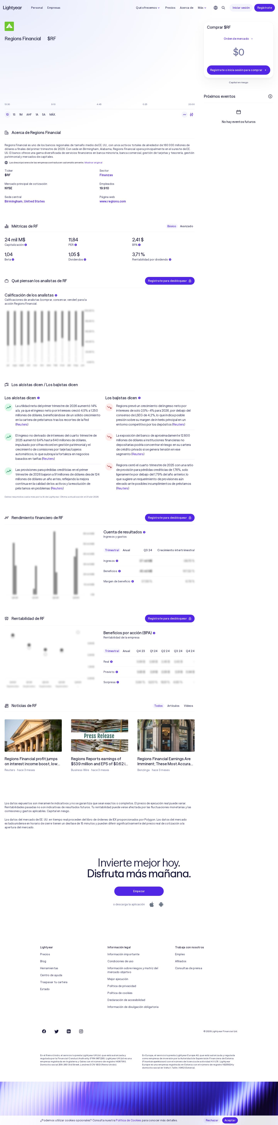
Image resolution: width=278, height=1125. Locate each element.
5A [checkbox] (44, 114)
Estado (45, 989)
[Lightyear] (12, 7)
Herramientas (49, 968)
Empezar (139, 891)
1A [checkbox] (37, 114)
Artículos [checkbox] (173, 706)
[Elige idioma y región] (216, 8)
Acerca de (186, 7)
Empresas (53, 7)
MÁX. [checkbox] (52, 114)
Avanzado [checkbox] (186, 226)
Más (202, 8)
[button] (52, 171)
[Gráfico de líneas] (184, 114)
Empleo (180, 954)
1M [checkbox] (21, 114)
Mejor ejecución (118, 979)
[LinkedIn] (69, 1031)
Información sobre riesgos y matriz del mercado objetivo (133, 970)
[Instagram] (81, 1031)
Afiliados (180, 961)
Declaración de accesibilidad (126, 1000)
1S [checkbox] (14, 114)
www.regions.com (113, 201)
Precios (170, 7)
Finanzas (106, 175)
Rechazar (212, 1120)
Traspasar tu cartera (54, 982)
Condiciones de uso (120, 961)
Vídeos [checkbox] (188, 706)
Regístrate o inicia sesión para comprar (238, 70)
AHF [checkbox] (29, 114)
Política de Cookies (128, 1120)
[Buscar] (223, 8)
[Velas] (191, 114)
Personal (37, 7)
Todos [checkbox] (158, 706)
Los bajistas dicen (123, 397)
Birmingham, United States (25, 201)
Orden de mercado (238, 38)
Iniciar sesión (241, 7)
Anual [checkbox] (126, 550)
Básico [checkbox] (171, 226)
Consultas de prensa (188, 968)
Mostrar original (94, 162)
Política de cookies (120, 993)
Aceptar (230, 1120)
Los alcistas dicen (22, 397)
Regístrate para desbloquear (170, 281)
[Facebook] (44, 1031)
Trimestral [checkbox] (112, 550)
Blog (43, 961)
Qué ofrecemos (148, 8)
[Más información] (270, 96)
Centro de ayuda (51, 975)
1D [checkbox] (7, 114)
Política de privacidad (122, 986)
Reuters (21, 424)
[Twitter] (56, 1031)
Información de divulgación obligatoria (133, 1007)
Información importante (123, 954)
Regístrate (264, 7)
